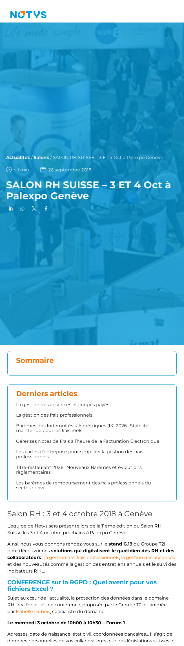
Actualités (13, 157)
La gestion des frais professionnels (54, 415)
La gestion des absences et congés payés (62, 404)
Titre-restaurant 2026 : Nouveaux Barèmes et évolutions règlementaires (79, 470)
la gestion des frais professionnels (81, 557)
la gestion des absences (148, 557)
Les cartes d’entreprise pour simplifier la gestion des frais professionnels (79, 454)
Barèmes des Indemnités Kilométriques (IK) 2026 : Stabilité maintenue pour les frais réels (82, 428)
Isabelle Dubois (33, 611)
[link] (5, 208)
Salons (36, 157)
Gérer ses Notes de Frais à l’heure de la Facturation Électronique (87, 441)
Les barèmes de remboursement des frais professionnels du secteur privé (83, 485)
